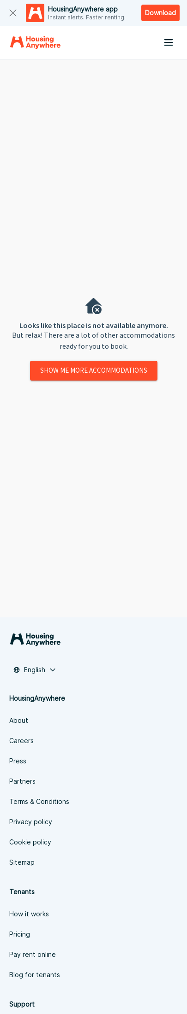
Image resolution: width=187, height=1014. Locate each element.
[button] (34, 670)
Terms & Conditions (39, 801)
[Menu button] (168, 42)
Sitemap (22, 862)
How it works (29, 914)
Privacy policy (30, 822)
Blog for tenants (34, 975)
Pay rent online (32, 954)
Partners (22, 781)
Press (17, 761)
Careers (21, 740)
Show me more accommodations (93, 370)
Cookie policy (30, 842)
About (18, 720)
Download (160, 13)
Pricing (19, 934)
